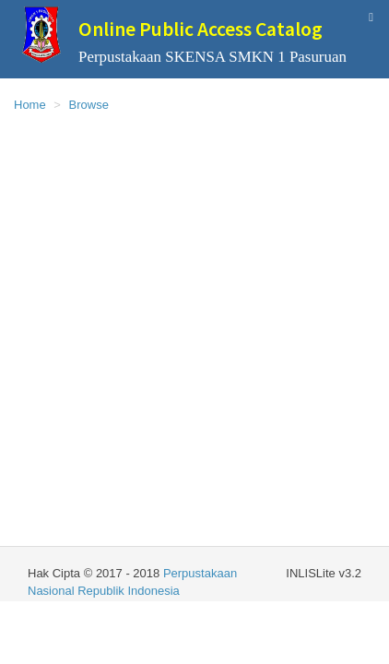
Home (30, 105)
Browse (89, 105)
